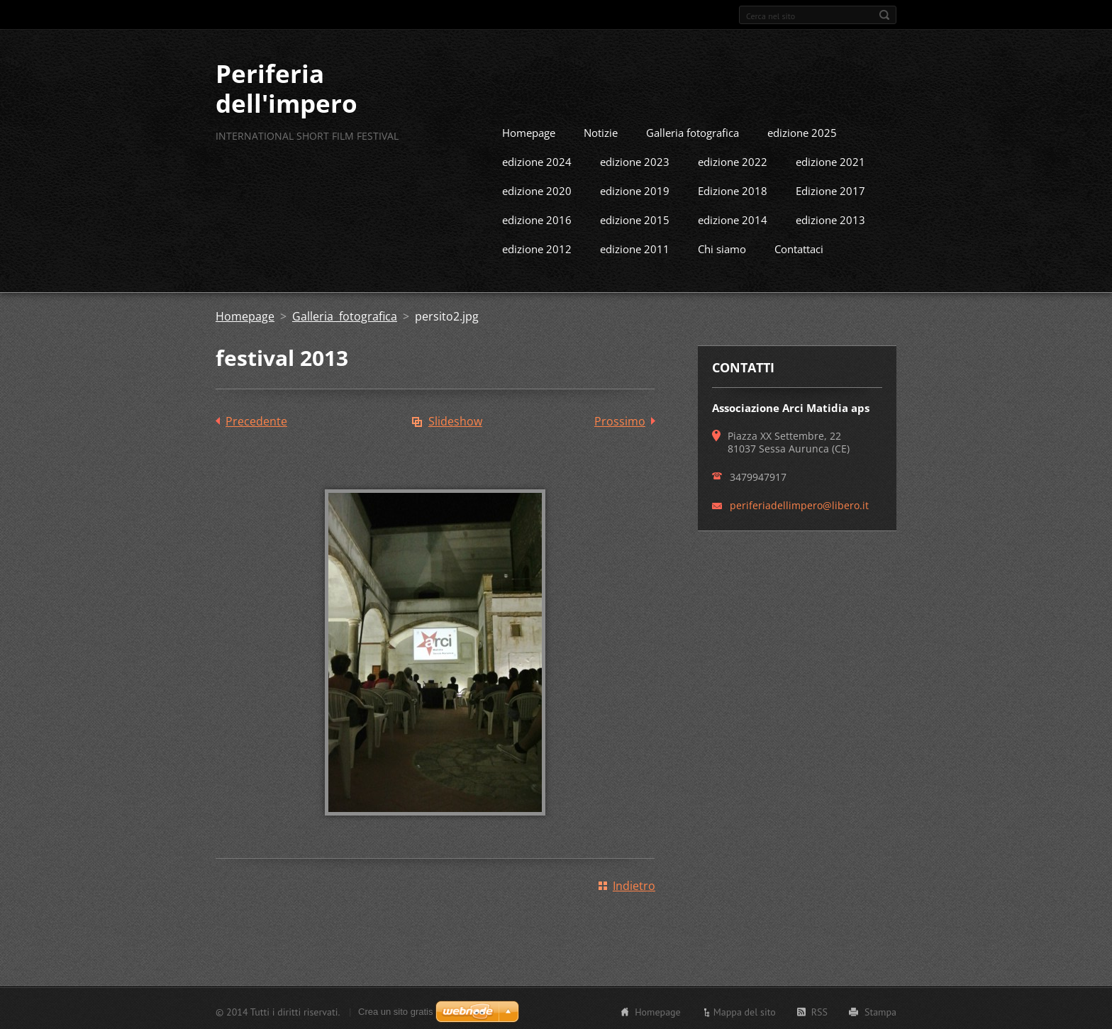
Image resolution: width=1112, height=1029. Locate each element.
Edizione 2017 (830, 189)
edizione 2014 (732, 218)
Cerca (884, 15)
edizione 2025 (802, 130)
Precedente (256, 419)
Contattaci (798, 247)
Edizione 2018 (732, 189)
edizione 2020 (537, 189)
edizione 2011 (634, 247)
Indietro (634, 883)
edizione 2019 (634, 189)
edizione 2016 (537, 218)
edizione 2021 (830, 159)
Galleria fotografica (692, 130)
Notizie (601, 130)
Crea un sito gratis (395, 1009)
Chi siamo (722, 247)
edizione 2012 (537, 247)
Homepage (528, 130)
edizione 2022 (732, 159)
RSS (819, 1009)
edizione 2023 (634, 159)
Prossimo (619, 419)
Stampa (880, 1009)
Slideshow (455, 419)
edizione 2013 (830, 218)
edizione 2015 (634, 218)
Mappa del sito (744, 1009)
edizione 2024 (537, 159)
